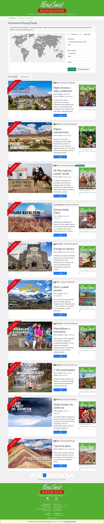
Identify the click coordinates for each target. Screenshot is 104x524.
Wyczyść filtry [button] (83, 69)
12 (65, 475)
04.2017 (86, 426)
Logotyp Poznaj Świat (58, 515)
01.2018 (86, 110)
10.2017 (86, 192)
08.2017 (86, 271)
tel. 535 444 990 (47, 510)
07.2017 (86, 309)
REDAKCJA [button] (71, 14)
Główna (12, 18)
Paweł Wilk (67, 136)
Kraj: (69, 45)
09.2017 (86, 232)
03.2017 (86, 468)
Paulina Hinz (67, 177)
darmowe (74, 34)
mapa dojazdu (47, 515)
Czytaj (57, 115)
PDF (64, 115)
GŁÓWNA (31, 14)
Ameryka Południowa (68, 83)
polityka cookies (52, 518)
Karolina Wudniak (69, 252)
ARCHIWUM (52, 14)
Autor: (70, 62)
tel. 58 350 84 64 (57, 510)
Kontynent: (71, 39)
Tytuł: (69, 56)
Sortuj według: (13, 77)
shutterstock (68, 96)
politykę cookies (57, 522)
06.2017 (86, 350)
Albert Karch (67, 373)
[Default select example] (25, 77)
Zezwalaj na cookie (69, 522)
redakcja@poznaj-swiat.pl (45, 509)
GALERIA (62, 14)
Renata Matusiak (68, 335)
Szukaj (72, 69)
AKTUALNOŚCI (42, 14)
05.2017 (86, 392)
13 (69, 475)
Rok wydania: (72, 51)
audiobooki (87, 34)
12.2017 (86, 151)
